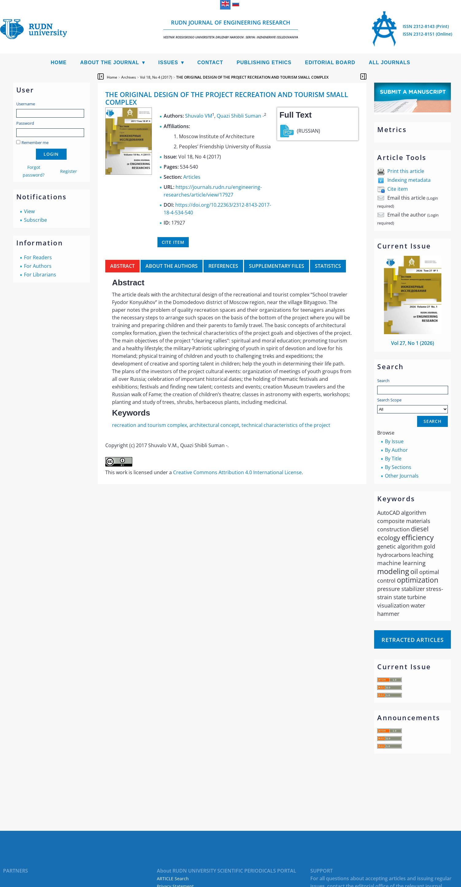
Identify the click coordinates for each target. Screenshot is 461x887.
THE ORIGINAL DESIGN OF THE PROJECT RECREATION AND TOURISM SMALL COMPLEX (252, 77)
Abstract (122, 266)
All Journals (389, 62)
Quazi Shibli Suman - (240, 116)
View (29, 211)
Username (25, 104)
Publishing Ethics (264, 62)
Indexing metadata (409, 180)
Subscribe (35, 220)
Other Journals (402, 475)
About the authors (171, 266)
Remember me (34, 142)
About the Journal (109, 62)
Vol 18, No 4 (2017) (156, 77)
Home (59, 62)
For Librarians (40, 274)
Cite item (397, 189)
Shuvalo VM (198, 116)
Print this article (405, 171)
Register (68, 171)
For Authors (38, 266)
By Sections (398, 467)
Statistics (328, 266)
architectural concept (214, 425)
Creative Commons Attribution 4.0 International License (237, 472)
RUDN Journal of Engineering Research (230, 29)
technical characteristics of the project (286, 425)
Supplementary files (276, 266)
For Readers (38, 257)
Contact (210, 62)
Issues (168, 62)
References (223, 266)
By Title (393, 458)
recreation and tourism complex (149, 425)
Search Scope (412, 405)
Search (383, 380)
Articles (191, 177)
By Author (396, 450)
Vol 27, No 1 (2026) (412, 343)
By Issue (394, 441)
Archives (128, 77)
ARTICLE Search (173, 878)
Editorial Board (330, 62)
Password (25, 123)
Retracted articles (413, 639)
